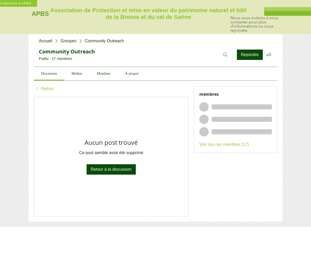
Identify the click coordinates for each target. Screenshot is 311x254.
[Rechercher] (225, 55)
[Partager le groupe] (269, 54)
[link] (49, 73)
